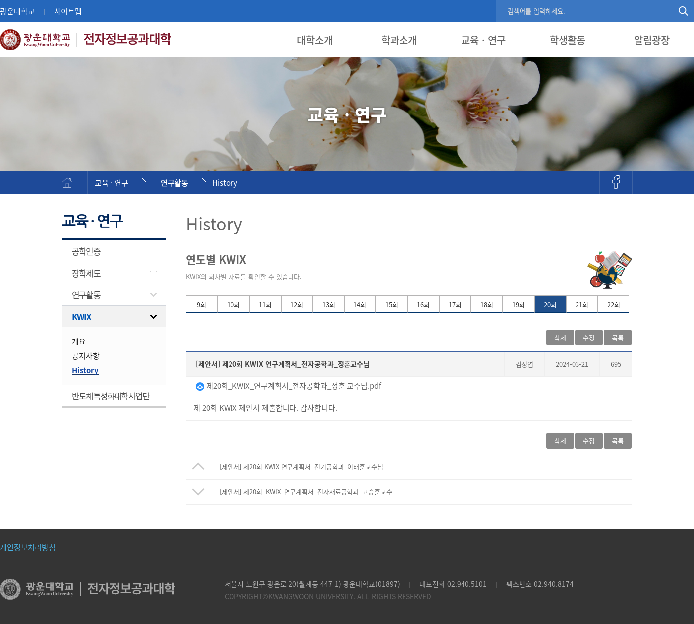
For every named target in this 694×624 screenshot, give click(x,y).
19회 (518, 304)
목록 (618, 337)
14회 (359, 304)
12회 (296, 304)
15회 (391, 304)
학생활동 (567, 40)
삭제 (560, 337)
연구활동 (174, 182)
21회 (582, 304)
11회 (265, 304)
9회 (201, 304)
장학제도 (86, 273)
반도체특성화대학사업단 (110, 396)
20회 (550, 304)
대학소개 (315, 40)
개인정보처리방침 (28, 547)
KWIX (81, 316)
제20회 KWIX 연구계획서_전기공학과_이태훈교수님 (301, 466)
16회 (423, 304)
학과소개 (399, 40)
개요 (79, 341)
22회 (613, 304)
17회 (455, 304)
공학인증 (86, 251)
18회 (486, 304)
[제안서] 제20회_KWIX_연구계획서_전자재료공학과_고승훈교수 (306, 491)
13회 (328, 304)
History (224, 182)
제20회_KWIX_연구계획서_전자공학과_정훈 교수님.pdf (288, 385)
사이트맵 (68, 11)
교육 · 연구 (483, 40)
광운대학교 (17, 11)
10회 (233, 304)
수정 (589, 337)
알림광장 (652, 40)
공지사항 (86, 355)
